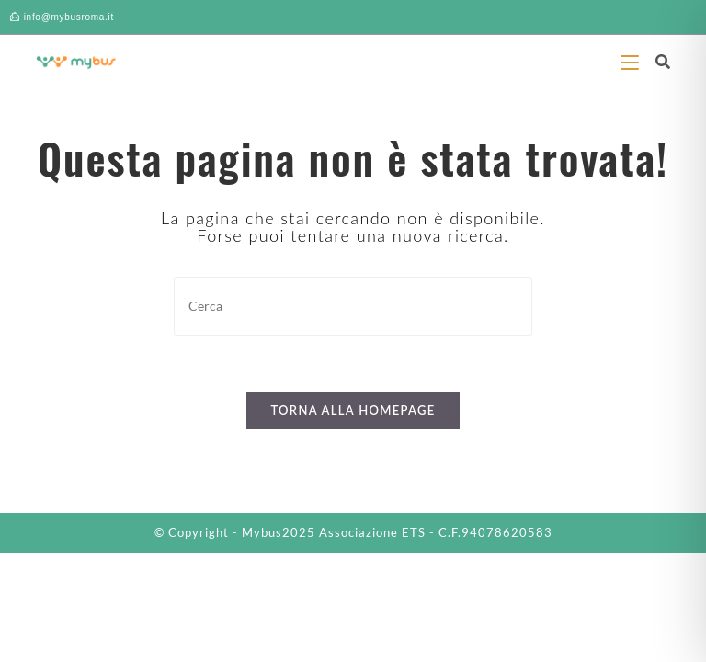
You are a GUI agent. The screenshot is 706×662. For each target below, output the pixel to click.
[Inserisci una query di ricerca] (353, 306)
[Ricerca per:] (656, 61)
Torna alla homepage (352, 410)
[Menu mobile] (631, 61)
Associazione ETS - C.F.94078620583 (435, 532)
